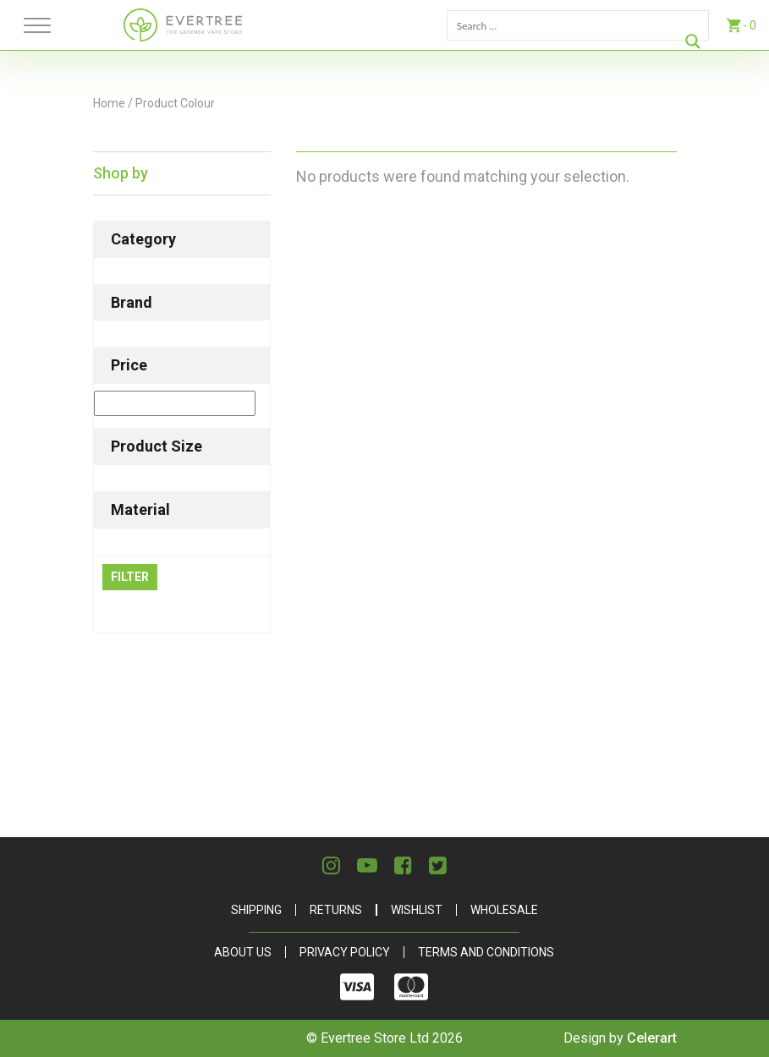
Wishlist (416, 910)
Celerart (652, 1038)
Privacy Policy (344, 952)
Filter (130, 576)
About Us (243, 952)
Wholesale (504, 910)
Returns (336, 910)
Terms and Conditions (486, 952)
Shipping (256, 910)
